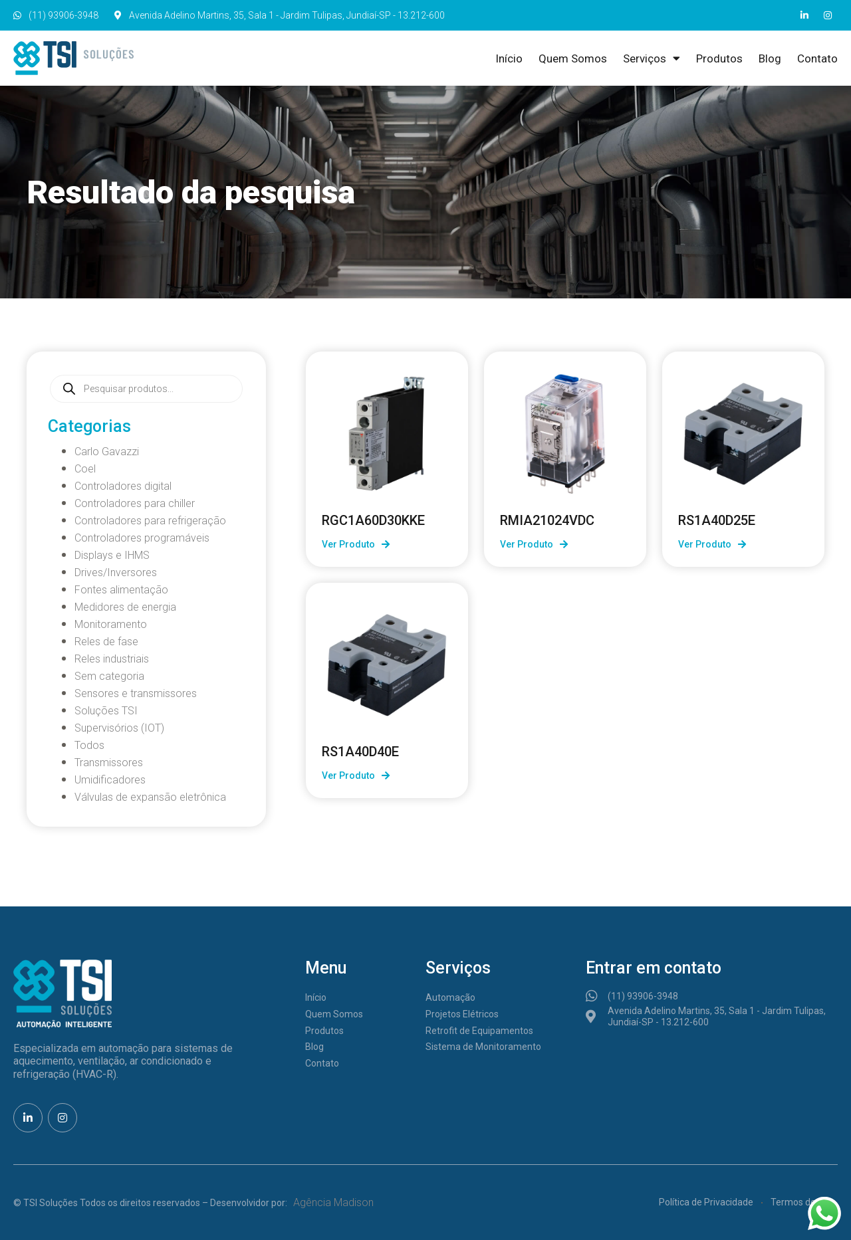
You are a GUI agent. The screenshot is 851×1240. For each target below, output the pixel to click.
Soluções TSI (106, 710)
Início (509, 58)
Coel (85, 469)
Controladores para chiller (134, 503)
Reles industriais (111, 659)
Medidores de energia (125, 607)
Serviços (651, 58)
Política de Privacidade (706, 1202)
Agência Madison (333, 1202)
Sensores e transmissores (135, 693)
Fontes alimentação (121, 589)
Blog (770, 58)
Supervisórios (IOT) (119, 728)
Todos (89, 745)
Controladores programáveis (141, 538)
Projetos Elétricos (462, 1014)
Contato (817, 58)
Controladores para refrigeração (150, 520)
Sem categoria (109, 676)
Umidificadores (110, 780)
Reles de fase (106, 641)
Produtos (719, 58)
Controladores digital (123, 486)
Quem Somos (573, 58)
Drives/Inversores (115, 572)
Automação (450, 997)
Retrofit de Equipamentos (479, 1030)
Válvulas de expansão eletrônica (150, 797)
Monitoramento (110, 624)
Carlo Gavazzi (106, 451)
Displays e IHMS (112, 555)
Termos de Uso (802, 1202)
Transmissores (108, 762)
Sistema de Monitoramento (483, 1046)
